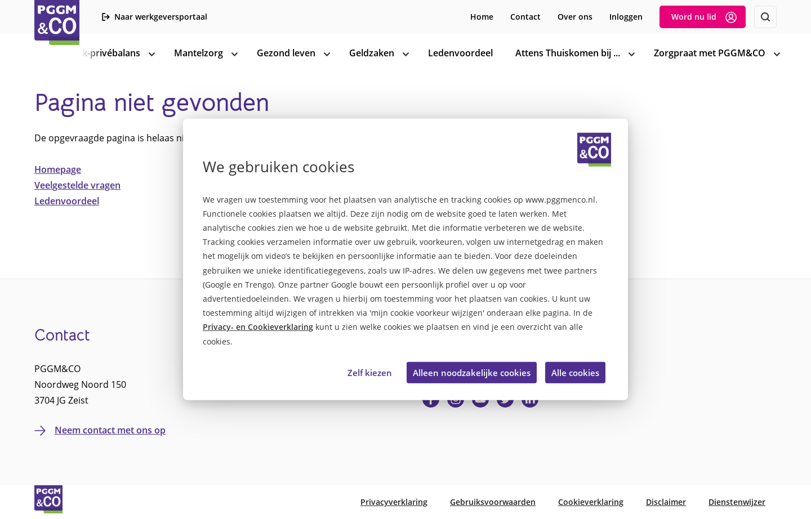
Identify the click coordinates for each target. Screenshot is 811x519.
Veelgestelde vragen (77, 185)
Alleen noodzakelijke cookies (472, 372)
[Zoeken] (765, 17)
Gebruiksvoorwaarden (493, 501)
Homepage (57, 169)
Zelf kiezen (369, 372)
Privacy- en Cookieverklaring (258, 326)
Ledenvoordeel (66, 201)
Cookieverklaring (590, 501)
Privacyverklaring (393, 501)
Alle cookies (575, 372)
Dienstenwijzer (736, 501)
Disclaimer (666, 501)
